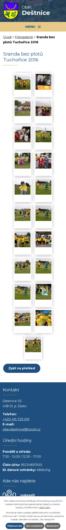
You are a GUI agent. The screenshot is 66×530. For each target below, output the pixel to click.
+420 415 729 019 (16, 419)
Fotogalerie (24, 37)
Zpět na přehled (21, 368)
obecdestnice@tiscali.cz (21, 429)
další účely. (45, 507)
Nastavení (53, 526)
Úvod (7, 37)
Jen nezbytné (34, 526)
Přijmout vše (14, 526)
